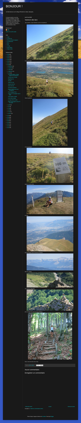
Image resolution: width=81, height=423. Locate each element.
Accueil (50, 406)
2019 (8, 115)
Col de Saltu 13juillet (12, 98)
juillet (9, 104)
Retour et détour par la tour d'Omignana (13, 90)
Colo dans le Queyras (12, 87)
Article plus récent (28, 406)
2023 (8, 59)
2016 (8, 120)
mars (9, 111)
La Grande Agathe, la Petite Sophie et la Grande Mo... (13, 75)
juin (9, 106)
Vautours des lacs (11, 84)
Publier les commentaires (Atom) (36, 408)
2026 (8, 54)
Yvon (8, 44)
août (9, 73)
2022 (8, 61)
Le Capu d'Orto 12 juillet (12, 99)
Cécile (8, 37)
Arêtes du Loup (11, 82)
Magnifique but (11, 79)
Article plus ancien (71, 406)
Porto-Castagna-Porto (12, 92)
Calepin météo (10, 49)
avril (9, 110)
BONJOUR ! (14, 6)
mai (9, 108)
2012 (8, 127)
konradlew (44, 416)
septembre (10, 71)
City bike (9, 80)
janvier (9, 113)
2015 (8, 122)
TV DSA (8, 46)
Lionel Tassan (9, 47)
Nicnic (8, 43)
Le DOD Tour (9, 38)
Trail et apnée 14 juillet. (12, 96)
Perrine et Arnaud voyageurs (12, 40)
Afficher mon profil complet (11, 31)
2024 (8, 57)
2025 (8, 56)
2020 (8, 64)
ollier (8, 29)
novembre (10, 67)
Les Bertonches (10, 41)
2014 (8, 124)
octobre (9, 69)
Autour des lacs (11, 85)
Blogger (52, 416)
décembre (10, 66)
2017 (8, 119)
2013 (8, 125)
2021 (8, 62)
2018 (8, 117)
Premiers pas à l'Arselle (12, 77)
